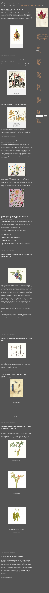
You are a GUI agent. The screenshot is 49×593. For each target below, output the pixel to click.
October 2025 (39, 53)
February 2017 (39, 89)
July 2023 (38, 60)
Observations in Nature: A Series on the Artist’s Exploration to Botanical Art (42, 39)
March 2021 (38, 65)
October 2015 (39, 100)
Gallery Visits (39, 45)
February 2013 (39, 102)
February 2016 (39, 98)
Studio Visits (38, 47)
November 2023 (39, 59)
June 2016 (38, 95)
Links (36, 5)
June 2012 (38, 104)
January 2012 (39, 108)
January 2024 (39, 58)
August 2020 (38, 71)
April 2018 (38, 79)
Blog (42, 5)
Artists (25, 5)
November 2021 (39, 63)
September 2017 (39, 84)
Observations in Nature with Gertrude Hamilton (15, 141)
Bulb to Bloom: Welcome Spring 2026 (12, 9)
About (22, 5)
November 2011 (39, 109)
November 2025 (39, 52)
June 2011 (38, 111)
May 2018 (38, 78)
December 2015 (39, 99)
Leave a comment (12, 55)
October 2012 (39, 103)
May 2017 (38, 87)
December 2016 (39, 91)
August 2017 (38, 85)
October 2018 (39, 77)
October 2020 (39, 70)
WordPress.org (39, 122)
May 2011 (38, 112)
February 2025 (39, 54)
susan (11, 10)
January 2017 (39, 90)
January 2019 (39, 76)
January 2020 (39, 73)
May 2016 (38, 96)
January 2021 (39, 66)
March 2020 (38, 72)
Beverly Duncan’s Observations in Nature (13, 104)
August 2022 (38, 61)
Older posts (3, 589)
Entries (38, 120)
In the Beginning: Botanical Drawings (12, 556)
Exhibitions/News (31, 5)
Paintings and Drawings (40, 46)
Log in (38, 119)
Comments (39, 121)
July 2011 (38, 110)
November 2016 (39, 92)
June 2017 (38, 86)
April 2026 (38, 51)
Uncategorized (6, 55)
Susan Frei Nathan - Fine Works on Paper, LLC (10, 4)
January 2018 (39, 83)
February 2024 (39, 57)
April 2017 (38, 88)
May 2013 (38, 101)
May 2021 (38, 64)
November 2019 (39, 74)
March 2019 (38, 75)
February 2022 (39, 62)
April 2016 (38, 97)
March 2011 (38, 113)
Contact (39, 5)
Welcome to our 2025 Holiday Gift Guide (13, 60)
